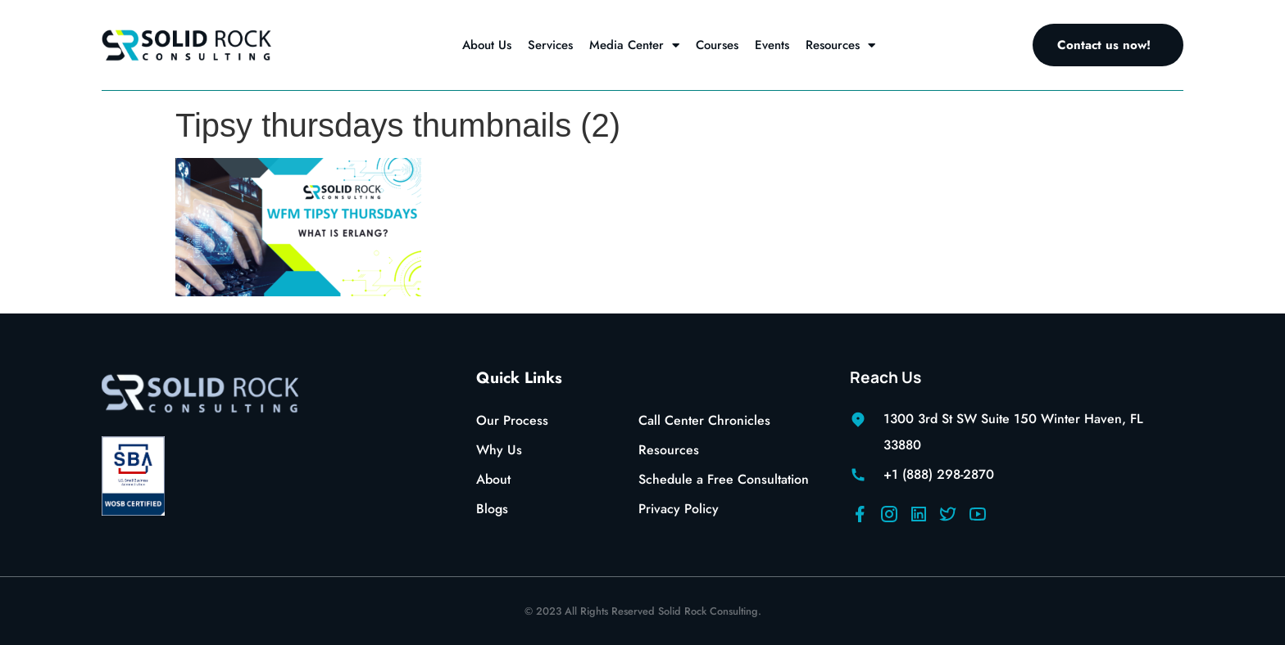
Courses (717, 45)
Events (772, 45)
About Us (486, 45)
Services (550, 45)
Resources (840, 45)
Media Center (634, 45)
